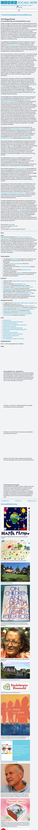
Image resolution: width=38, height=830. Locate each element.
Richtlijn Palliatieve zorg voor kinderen (13, 334)
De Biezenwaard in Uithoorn (10, 323)
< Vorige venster (5, 500)
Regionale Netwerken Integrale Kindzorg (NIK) (14, 329)
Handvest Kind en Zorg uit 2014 (11, 335)
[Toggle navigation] (19, 10)
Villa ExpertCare (7, 320)
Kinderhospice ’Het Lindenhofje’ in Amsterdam (15, 325)
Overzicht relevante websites (10, 332)
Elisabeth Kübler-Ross (13, 45)
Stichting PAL (6, 331)
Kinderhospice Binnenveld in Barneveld (13, 321)
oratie (11, 145)
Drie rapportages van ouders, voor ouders (13, 338)
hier (4, 343)
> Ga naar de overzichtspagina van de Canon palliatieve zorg (16, 15)
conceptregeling (22, 209)
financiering (14, 250)
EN (21, 7)
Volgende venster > (32, 500)
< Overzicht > (18, 500)
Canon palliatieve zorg (9, 504)
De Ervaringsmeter (7, 337)
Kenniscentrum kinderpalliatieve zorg (12, 328)
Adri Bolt (8, 227)
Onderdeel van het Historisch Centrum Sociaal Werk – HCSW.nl (16, 5)
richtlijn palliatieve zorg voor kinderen (21, 129)
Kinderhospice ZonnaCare (9, 326)
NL (19, 7)
